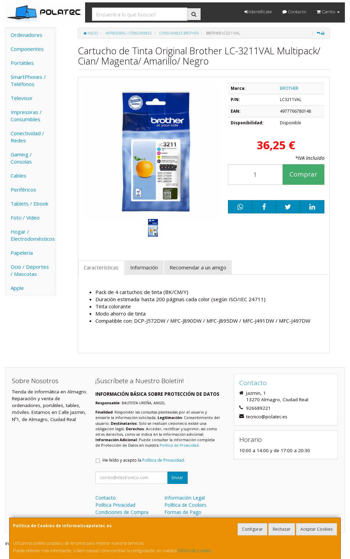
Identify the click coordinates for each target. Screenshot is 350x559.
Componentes (27, 48)
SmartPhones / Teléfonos (28, 80)
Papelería (22, 252)
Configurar (252, 529)
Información (144, 267)
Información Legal (184, 497)
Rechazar (282, 529)
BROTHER (289, 88)
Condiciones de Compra (121, 512)
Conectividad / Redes (27, 137)
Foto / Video (25, 217)
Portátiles (22, 62)
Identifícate (258, 12)
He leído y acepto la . (144, 460)
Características (101, 267)
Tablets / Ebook (29, 203)
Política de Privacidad (179, 445)
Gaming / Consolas (21, 158)
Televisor (22, 98)
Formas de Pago (182, 512)
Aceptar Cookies (316, 529)
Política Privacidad (115, 505)
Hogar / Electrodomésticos (33, 235)
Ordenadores (26, 34)
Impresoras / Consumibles (26, 116)
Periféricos (23, 189)
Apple (17, 287)
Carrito (328, 12)
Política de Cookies (194, 551)
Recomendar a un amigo (198, 267)
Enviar (177, 477)
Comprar (303, 174)
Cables (18, 175)
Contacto (294, 12)
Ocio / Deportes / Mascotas (30, 270)
